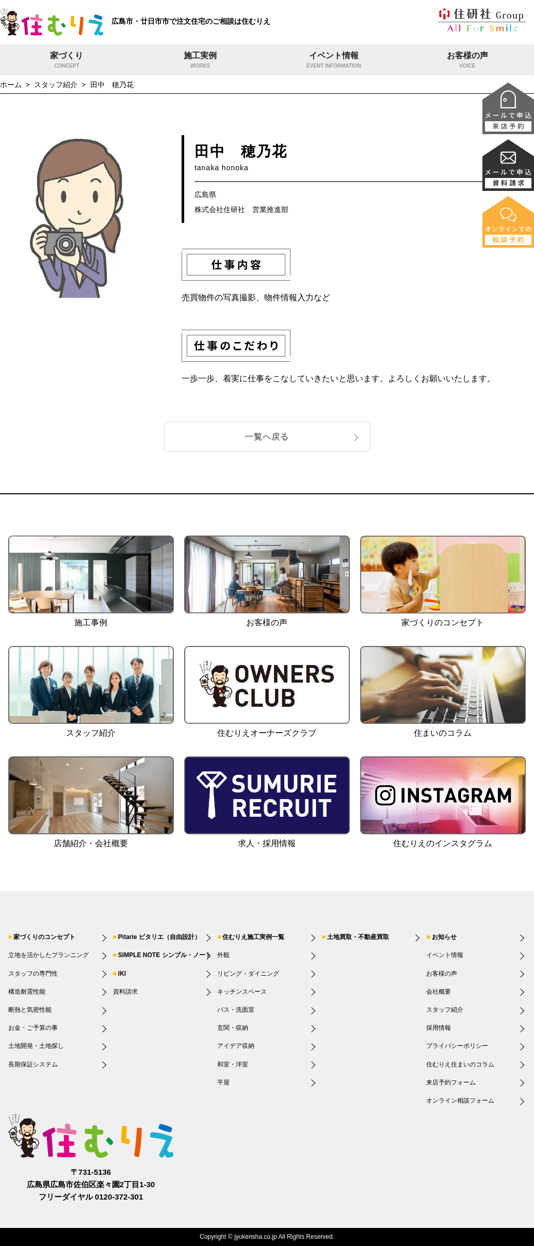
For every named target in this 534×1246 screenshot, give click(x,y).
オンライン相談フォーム (460, 1100)
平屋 (223, 1082)
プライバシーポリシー (457, 1045)
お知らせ (444, 937)
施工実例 (200, 61)
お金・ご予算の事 (33, 1027)
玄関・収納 (232, 1027)
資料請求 (125, 991)
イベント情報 (334, 61)
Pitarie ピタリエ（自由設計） (159, 937)
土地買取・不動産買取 (358, 937)
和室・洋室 (232, 1064)
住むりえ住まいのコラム (460, 1064)
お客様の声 (467, 61)
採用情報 (438, 1027)
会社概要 (438, 991)
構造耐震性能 (26, 991)
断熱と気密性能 (30, 1009)
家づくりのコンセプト (44, 937)
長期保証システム (33, 1064)
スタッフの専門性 (33, 973)
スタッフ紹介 (444, 1009)
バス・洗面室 (235, 1009)
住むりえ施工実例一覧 (253, 937)
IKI (122, 973)
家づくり (66, 61)
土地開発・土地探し (36, 1045)
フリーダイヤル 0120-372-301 (91, 1196)
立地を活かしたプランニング (48, 955)
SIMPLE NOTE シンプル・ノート (165, 955)
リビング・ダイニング (248, 973)
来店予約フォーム (451, 1082)
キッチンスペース (242, 991)
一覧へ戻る (267, 436)
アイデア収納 (235, 1045)
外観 (223, 955)
